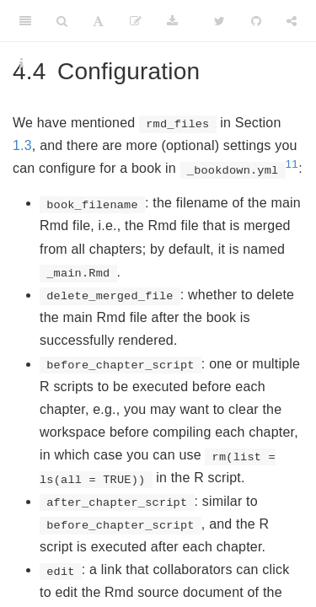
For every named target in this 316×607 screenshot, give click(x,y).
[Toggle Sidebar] (25, 21)
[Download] (172, 21)
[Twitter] (219, 21)
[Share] (291, 21)
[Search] (62, 21)
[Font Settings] (98, 21)
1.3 (22, 145)
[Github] (256, 21)
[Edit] (135, 21)
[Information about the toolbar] (21, 63)
